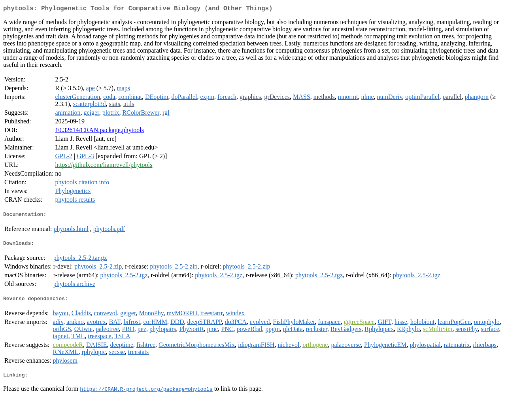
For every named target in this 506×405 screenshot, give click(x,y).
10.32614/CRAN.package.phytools (99, 131)
